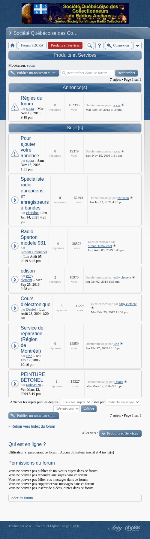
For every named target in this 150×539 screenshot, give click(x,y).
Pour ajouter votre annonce (30, 147)
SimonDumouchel (34, 252)
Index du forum (21, 498)
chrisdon (32, 213)
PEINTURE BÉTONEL (33, 377)
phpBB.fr (73, 526)
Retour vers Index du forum (33, 426)
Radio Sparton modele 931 (33, 237)
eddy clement (27, 278)
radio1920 (33, 385)
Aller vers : (90, 433)
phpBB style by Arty (115, 528)
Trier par (116, 402)
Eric (29, 356)
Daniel (31, 309)
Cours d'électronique (35, 301)
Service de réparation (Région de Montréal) (32, 339)
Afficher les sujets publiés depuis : (50, 402)
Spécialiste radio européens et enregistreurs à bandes (35, 193)
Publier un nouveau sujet (36, 73)
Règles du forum (31, 100)
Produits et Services (75, 55)
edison (28, 270)
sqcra (30, 65)
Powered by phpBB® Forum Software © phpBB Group (133, 528)
